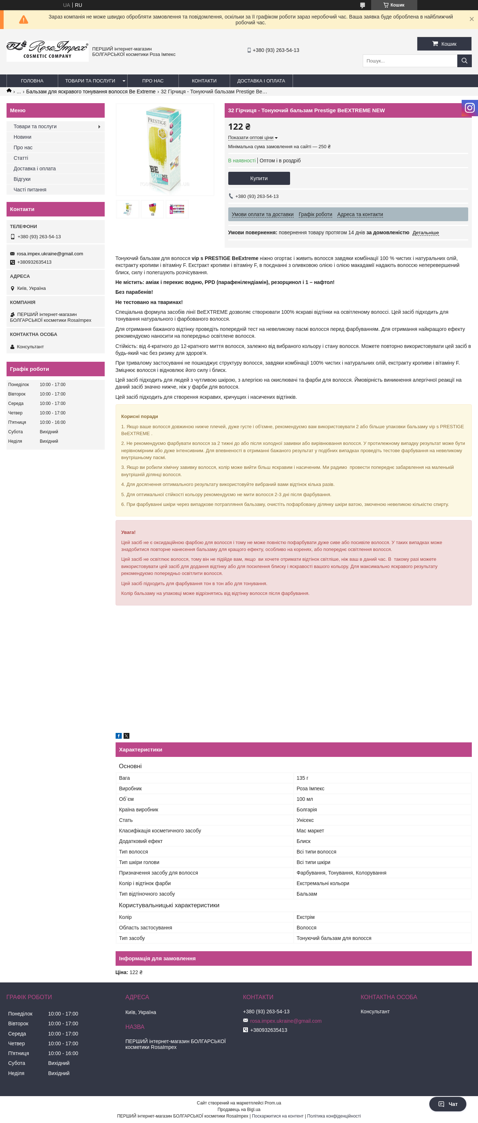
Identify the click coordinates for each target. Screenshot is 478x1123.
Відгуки (22, 179)
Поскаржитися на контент (278, 1116)
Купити (259, 178)
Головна (32, 81)
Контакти (204, 81)
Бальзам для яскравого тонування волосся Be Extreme (91, 91)
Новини (23, 137)
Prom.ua (273, 1103)
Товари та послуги (90, 81)
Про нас (153, 81)
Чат (448, 1104)
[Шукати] (464, 60)
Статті (21, 158)
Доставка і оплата (261, 81)
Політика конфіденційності (334, 1116)
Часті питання (30, 189)
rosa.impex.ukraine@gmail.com (50, 253)
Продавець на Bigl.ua (238, 1109)
